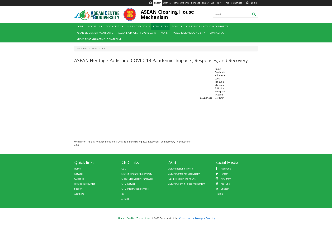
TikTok (219, 193)
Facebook (225, 168)
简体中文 (167, 2)
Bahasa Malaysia (181, 2)
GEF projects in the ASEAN (182, 178)
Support (78, 188)
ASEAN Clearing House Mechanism (167, 14)
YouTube (225, 183)
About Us (94, 26)
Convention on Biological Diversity (197, 218)
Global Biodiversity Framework (137, 178)
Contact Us (217, 32)
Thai (227, 2)
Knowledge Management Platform (99, 39)
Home (80, 26)
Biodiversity (113, 26)
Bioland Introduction (84, 183)
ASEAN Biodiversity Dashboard (137, 32)
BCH (123, 193)
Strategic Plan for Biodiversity (136, 173)
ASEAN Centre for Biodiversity (184, 173)
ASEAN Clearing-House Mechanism (186, 183)
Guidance (79, 178)
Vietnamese (236, 2)
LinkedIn (224, 188)
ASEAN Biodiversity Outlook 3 (95, 32)
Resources (159, 26)
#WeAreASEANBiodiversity (189, 32)
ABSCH (125, 198)
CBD (123, 168)
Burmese (195, 2)
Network (78, 173)
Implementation (137, 26)
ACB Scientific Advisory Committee (206, 26)
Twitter (224, 173)
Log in (254, 2)
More (164, 32)
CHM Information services (135, 188)
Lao (212, 2)
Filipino (219, 2)
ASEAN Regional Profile (180, 168)
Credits (130, 218)
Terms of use (143, 218)
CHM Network (128, 183)
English (157, 2)
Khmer (205, 2)
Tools (176, 26)
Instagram (225, 178)
